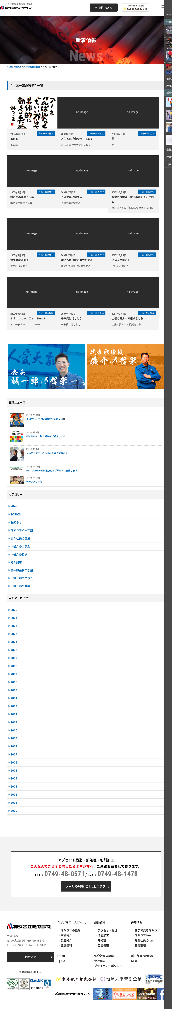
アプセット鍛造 (107, 931)
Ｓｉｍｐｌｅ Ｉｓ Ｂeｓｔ (28, 318)
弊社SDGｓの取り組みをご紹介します (45, 436)
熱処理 (102, 941)
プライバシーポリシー (108, 966)
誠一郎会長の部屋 (22, 570)
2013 (14, 706)
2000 (14, 810)
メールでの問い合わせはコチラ (87, 886)
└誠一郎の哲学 (20, 586)
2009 (14, 738)
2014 (14, 698)
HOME (61, 956)
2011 (14, 722)
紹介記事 (16, 562)
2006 (14, 762)
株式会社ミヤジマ (29, 7)
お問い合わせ (103, 7)
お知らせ (16, 522)
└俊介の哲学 (19, 554)
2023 (14, 626)
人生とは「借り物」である (80, 138)
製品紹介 (66, 941)
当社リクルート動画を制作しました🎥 (46, 418)
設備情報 (66, 946)
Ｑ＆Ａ (61, 961)
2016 (14, 682)
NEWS (135, 961)
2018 (14, 666)
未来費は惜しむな (74, 318)
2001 (14, 802)
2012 (14, 714)
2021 (14, 642)
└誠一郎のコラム (22, 578)
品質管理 (103, 946)
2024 (14, 618)
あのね (14, 138)
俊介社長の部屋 (20, 538)
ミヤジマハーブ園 (22, 530)
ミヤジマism (143, 936)
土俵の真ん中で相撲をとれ (134, 318)
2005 (14, 770)
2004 (14, 778)
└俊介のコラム (20, 546)
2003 (14, 786)
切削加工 (103, 936)
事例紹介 (66, 936)
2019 (14, 658)
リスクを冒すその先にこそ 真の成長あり (47, 452)
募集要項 (140, 946)
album (15, 506)
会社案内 (99, 961)
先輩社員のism (144, 941)
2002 (14, 794)
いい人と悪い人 (127, 260)
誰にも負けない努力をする (80, 260)
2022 (14, 634)
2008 (14, 746)
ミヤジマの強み (70, 931)
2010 (14, 730)
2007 (14, 754)
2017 (14, 674)
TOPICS (16, 514)
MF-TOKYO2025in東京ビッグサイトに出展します (51, 470)
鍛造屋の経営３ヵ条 (22, 197)
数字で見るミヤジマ (147, 931)
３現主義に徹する (74, 197)
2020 (14, 650)
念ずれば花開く (19, 260)
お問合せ (38, 958)
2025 (14, 610)
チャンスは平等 (34, 481)
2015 (14, 690)
